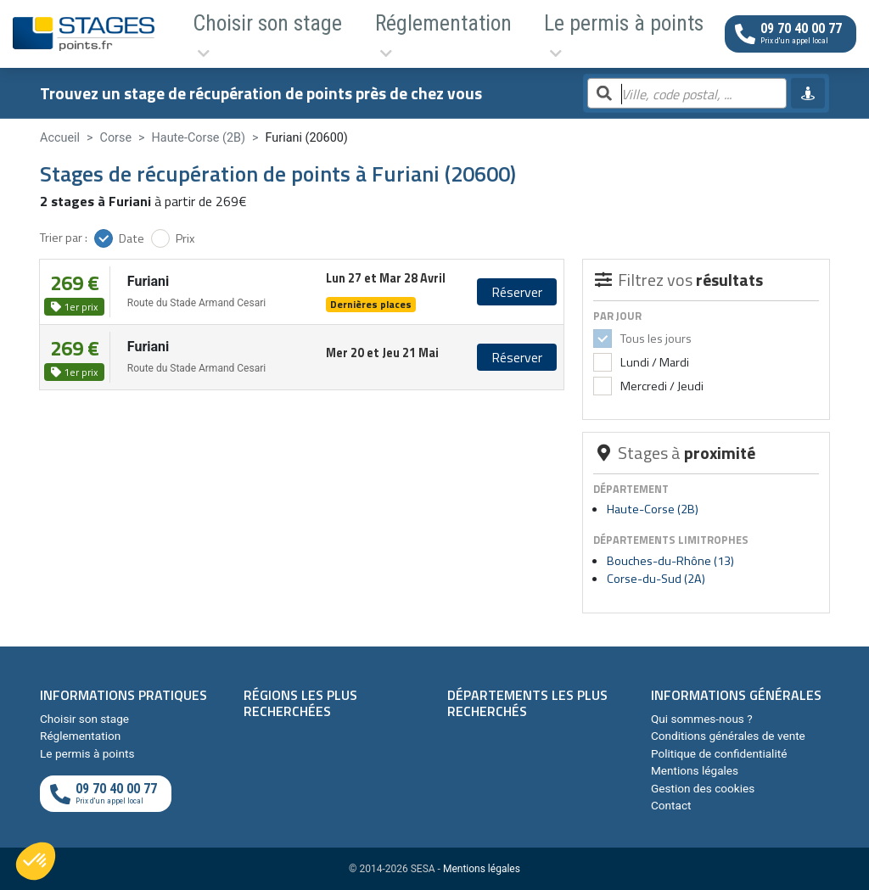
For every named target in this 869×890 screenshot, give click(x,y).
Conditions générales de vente (728, 735)
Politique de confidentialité (719, 753)
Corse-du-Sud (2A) (656, 578)
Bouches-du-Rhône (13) (670, 560)
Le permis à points (474, 33)
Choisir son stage (227, 33)
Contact (671, 805)
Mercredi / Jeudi (661, 386)
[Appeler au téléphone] (790, 33)
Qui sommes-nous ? (702, 718)
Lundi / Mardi (653, 362)
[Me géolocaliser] (808, 93)
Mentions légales (694, 770)
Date (131, 238)
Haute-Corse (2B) (652, 509)
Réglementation (348, 33)
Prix (185, 238)
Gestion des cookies (702, 788)
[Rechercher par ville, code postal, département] (687, 94)
